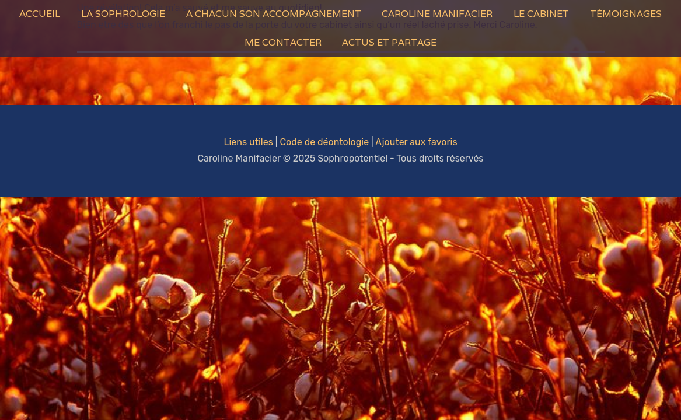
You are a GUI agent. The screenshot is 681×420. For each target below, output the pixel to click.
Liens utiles (248, 142)
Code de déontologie (324, 142)
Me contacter (283, 42)
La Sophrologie (123, 14)
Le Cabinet (541, 14)
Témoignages (626, 14)
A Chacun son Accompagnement (273, 14)
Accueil (39, 14)
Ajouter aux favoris (416, 142)
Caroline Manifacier (437, 14)
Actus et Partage (389, 42)
